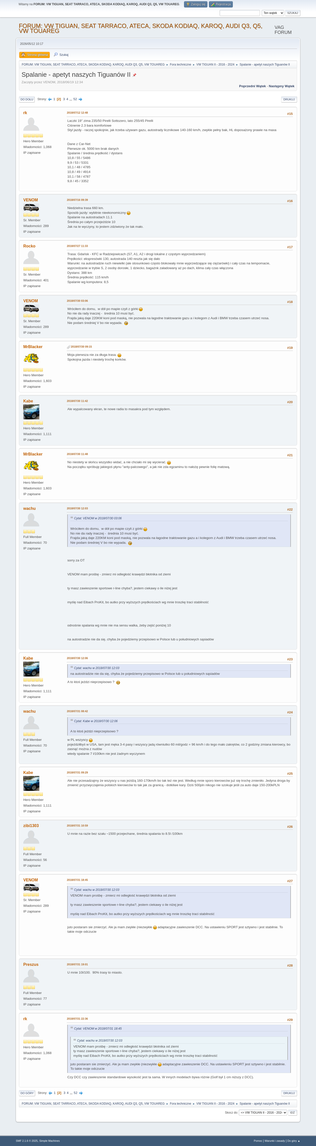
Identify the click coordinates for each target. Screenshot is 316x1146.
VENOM (30, 200)
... (71, 99)
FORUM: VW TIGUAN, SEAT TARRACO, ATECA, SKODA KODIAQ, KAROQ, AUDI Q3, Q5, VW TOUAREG (140, 28)
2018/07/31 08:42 (77, 711)
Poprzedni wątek (252, 86)
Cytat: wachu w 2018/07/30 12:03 (96, 668)
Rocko (29, 246)
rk (25, 113)
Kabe (28, 401)
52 (75, 99)
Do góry (27, 1093)
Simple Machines (49, 1140)
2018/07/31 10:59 (77, 825)
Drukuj (289, 99)
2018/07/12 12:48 (77, 112)
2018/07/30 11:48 (77, 454)
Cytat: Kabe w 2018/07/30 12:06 (96, 721)
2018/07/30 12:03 (77, 508)
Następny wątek (282, 86)
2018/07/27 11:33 (77, 245)
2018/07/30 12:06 (77, 658)
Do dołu (26, 99)
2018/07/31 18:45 (77, 879)
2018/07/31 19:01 (77, 964)
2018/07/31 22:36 (77, 1018)
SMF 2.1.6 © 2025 (27, 1140)
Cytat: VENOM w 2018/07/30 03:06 (98, 518)
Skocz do (231, 1112)
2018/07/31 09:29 (77, 772)
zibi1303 (31, 826)
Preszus (30, 964)
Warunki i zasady (275, 1140)
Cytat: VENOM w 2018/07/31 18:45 (98, 1028)
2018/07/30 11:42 (77, 400)
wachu (29, 508)
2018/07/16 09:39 (77, 199)
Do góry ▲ (293, 1140)
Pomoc (258, 1140)
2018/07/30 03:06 (77, 300)
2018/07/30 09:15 (81, 346)
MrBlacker (32, 347)
